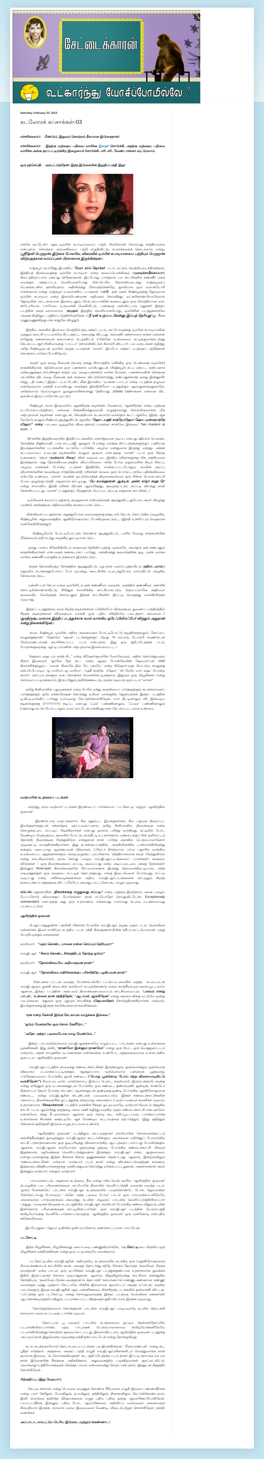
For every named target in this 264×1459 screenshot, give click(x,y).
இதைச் (104, 146)
